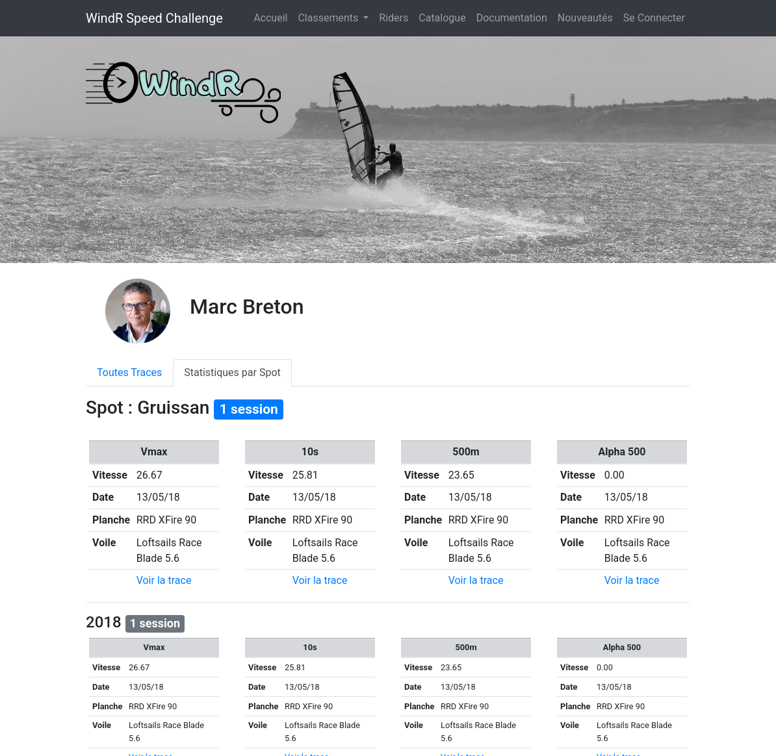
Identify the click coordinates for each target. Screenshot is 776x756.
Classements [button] (329, 18)
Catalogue (442, 18)
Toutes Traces (129, 372)
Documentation (511, 18)
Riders (393, 18)
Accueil (272, 17)
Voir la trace (164, 580)
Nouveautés (585, 18)
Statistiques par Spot (232, 372)
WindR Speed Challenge (154, 18)
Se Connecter (654, 18)
